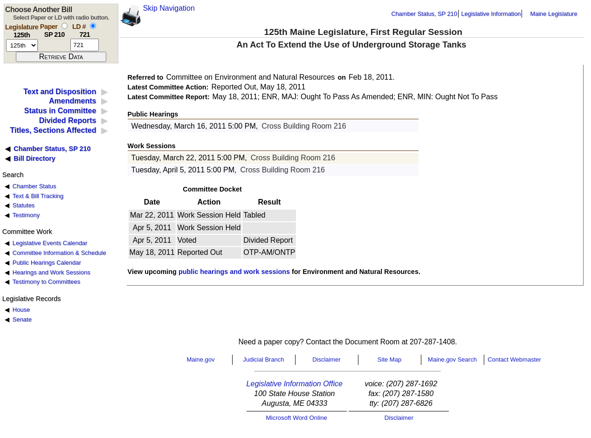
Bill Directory (34, 158)
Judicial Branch (263, 359)
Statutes (24, 205)
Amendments (72, 101)
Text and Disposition (59, 92)
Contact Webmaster (514, 359)
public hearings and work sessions (234, 271)
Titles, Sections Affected (53, 130)
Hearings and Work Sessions (51, 272)
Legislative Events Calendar (50, 243)
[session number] (22, 45)
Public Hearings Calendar (47, 262)
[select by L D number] (93, 26)
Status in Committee (60, 111)
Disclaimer (326, 359)
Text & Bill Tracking (38, 195)
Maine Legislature (553, 13)
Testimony (26, 215)
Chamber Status (34, 186)
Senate (22, 319)
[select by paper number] (65, 26)
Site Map (389, 359)
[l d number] (84, 45)
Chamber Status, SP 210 (424, 13)
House (21, 309)
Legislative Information (491, 13)
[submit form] (61, 57)
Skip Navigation (169, 8)
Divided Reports (67, 120)
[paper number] (54, 45)
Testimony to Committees (46, 281)
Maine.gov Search (452, 359)
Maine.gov (201, 359)
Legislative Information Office (295, 384)
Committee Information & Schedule (59, 252)
